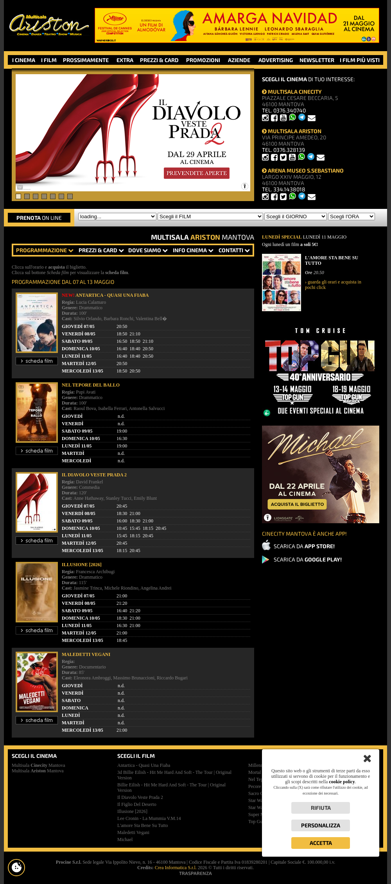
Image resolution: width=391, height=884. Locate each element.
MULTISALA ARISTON (291, 131)
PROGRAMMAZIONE (45, 250)
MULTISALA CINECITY (292, 91)
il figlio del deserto (136, 804)
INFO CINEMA (193, 250)
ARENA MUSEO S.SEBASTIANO (303, 170)
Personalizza (320, 825)
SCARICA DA (304, 546)
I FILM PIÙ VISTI (360, 60)
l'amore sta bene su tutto (142, 825)
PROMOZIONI (203, 60)
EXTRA (125, 60)
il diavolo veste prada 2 (140, 797)
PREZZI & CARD (159, 60)
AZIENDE (239, 60)
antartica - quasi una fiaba (143, 765)
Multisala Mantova (38, 765)
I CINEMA (23, 60)
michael (125, 839)
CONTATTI (234, 250)
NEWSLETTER (317, 60)
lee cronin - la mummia (149, 818)
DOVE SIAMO (148, 250)
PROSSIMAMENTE (86, 60)
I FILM (49, 60)
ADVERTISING (275, 60)
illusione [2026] (132, 811)
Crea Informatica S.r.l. (176, 867)
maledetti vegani (133, 832)
